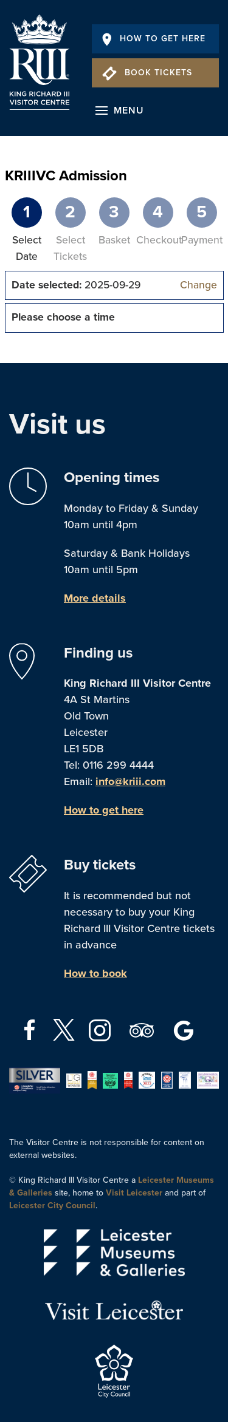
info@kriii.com (130, 781)
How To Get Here (154, 38)
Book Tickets (147, 72)
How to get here (103, 810)
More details (95, 598)
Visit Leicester (134, 1193)
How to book (95, 973)
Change (198, 285)
